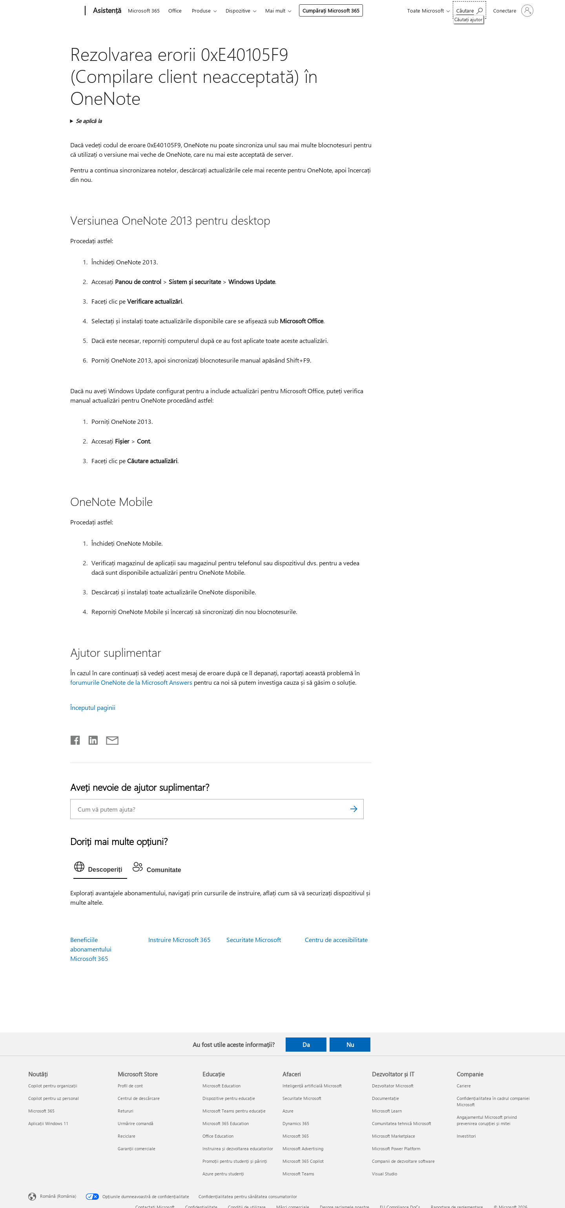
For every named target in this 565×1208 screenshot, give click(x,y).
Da (306, 1045)
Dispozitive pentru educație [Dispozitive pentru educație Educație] (228, 1098)
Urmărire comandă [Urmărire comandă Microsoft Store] (135, 1123)
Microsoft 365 (144, 10)
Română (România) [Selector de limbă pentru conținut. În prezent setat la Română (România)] (58, 1196)
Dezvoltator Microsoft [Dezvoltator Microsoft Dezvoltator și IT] (393, 1086)
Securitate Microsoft (253, 939)
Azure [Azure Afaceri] (287, 1111)
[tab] (100, 868)
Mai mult (275, 10)
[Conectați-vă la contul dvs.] (512, 10)
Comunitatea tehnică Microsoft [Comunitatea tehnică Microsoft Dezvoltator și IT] (401, 1123)
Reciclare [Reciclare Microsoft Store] (126, 1136)
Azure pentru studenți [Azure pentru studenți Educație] (223, 1174)
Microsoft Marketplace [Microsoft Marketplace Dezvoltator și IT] (393, 1136)
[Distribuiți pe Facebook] (75, 738)
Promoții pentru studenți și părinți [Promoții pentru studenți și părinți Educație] (234, 1161)
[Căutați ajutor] (469, 10)
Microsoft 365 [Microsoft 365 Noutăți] (41, 1111)
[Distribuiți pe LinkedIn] (90, 738)
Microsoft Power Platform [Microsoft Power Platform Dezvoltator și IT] (396, 1148)
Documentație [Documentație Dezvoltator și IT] (385, 1098)
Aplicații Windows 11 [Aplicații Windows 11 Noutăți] (48, 1123)
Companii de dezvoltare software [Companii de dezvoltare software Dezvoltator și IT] (403, 1161)
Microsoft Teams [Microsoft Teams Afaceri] (298, 1174)
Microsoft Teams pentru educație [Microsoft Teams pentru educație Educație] (234, 1111)
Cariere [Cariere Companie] (464, 1086)
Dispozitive (238, 10)
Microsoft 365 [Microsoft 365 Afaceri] (295, 1136)
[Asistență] (106, 11)
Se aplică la (89, 121)
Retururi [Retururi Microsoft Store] (125, 1111)
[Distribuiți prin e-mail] (108, 738)
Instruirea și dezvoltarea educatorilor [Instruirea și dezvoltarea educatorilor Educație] (237, 1148)
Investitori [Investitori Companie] (466, 1136)
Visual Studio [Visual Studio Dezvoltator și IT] (384, 1174)
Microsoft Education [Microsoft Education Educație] (221, 1086)
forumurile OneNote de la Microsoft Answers (131, 682)
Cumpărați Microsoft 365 (331, 10)
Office (175, 10)
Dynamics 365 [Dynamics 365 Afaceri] (295, 1123)
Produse (201, 10)
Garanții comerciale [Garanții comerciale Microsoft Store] (136, 1148)
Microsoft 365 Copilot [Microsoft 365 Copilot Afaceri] (303, 1161)
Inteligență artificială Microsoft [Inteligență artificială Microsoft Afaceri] (312, 1086)
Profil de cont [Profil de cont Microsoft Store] (130, 1086)
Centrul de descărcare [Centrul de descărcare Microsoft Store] (139, 1098)
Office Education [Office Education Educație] (217, 1136)
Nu (350, 1045)
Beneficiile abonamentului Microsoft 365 (90, 948)
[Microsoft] (55, 11)
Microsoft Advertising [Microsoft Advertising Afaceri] (302, 1148)
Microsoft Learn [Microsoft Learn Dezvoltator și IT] (387, 1111)
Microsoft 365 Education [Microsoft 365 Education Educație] (225, 1123)
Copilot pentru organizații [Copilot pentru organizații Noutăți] (52, 1086)
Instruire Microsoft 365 (179, 939)
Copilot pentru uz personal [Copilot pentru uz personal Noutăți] (53, 1098)
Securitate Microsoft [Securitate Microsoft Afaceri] (301, 1098)
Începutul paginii (92, 707)
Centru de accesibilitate (336, 939)
